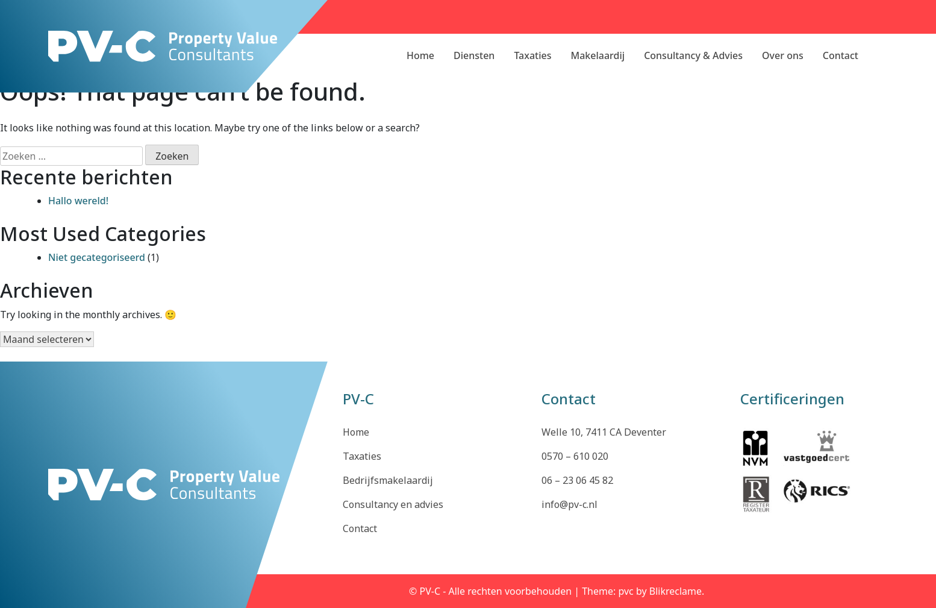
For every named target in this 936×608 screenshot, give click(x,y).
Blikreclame (675, 591)
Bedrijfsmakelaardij (388, 480)
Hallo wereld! (78, 200)
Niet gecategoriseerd (96, 257)
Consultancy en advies (393, 504)
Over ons (782, 55)
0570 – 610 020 (574, 456)
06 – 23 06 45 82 (577, 480)
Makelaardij (598, 55)
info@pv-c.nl (569, 504)
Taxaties (532, 55)
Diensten (474, 55)
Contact (840, 55)
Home (420, 55)
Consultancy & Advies (693, 55)
